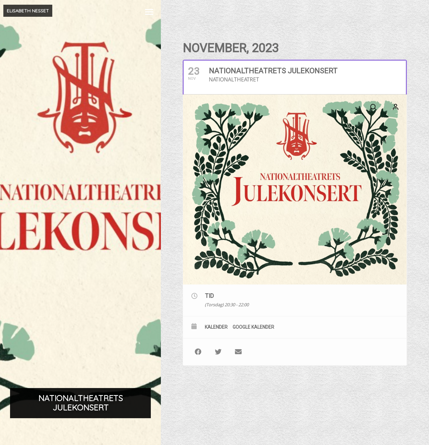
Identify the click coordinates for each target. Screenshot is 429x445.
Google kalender (253, 327)
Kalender (216, 327)
